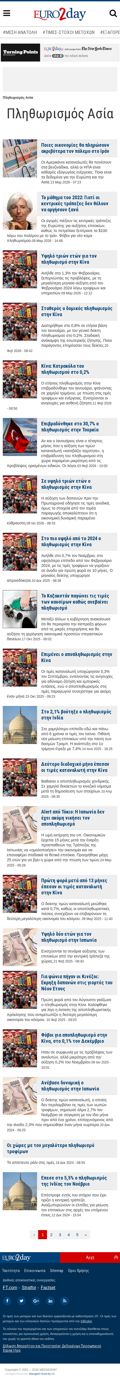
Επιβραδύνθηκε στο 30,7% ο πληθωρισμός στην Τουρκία (70, 427)
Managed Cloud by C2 (42, 1373)
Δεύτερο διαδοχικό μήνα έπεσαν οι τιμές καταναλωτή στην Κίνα (75, 767)
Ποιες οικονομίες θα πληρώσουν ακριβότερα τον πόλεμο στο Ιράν (75, 148)
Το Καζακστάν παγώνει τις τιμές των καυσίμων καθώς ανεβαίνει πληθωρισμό (75, 602)
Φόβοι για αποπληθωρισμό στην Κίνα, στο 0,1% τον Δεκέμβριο (74, 1038)
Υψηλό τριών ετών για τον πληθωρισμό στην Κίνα (69, 259)
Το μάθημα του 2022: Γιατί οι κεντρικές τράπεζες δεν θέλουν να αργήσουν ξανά (74, 203)
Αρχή (90, 1257)
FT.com (10, 1287)
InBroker (86, 1321)
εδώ (57, 56)
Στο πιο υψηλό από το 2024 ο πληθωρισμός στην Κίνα (71, 541)
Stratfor (29, 1287)
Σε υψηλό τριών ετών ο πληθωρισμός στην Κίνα (66, 484)
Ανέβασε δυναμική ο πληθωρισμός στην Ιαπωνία (70, 1086)
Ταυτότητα (11, 1270)
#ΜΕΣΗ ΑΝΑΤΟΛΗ (20, 32)
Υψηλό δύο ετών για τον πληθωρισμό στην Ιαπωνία (68, 937)
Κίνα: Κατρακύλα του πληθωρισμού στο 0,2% (65, 369)
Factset (48, 1287)
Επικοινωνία (34, 1270)
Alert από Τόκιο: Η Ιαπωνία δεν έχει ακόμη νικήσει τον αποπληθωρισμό (73, 818)
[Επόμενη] (86, 1234)
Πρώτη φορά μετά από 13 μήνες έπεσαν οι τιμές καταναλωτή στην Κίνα (74, 886)
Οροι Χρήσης (78, 1270)
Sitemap (56, 1270)
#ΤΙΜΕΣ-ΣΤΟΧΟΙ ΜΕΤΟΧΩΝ (69, 32)
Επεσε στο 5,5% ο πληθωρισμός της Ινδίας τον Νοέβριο (74, 1181)
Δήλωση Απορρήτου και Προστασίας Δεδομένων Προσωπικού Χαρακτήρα (52, 1348)
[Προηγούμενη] (34, 1234)
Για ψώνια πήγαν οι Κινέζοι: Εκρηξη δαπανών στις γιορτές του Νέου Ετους (77, 982)
